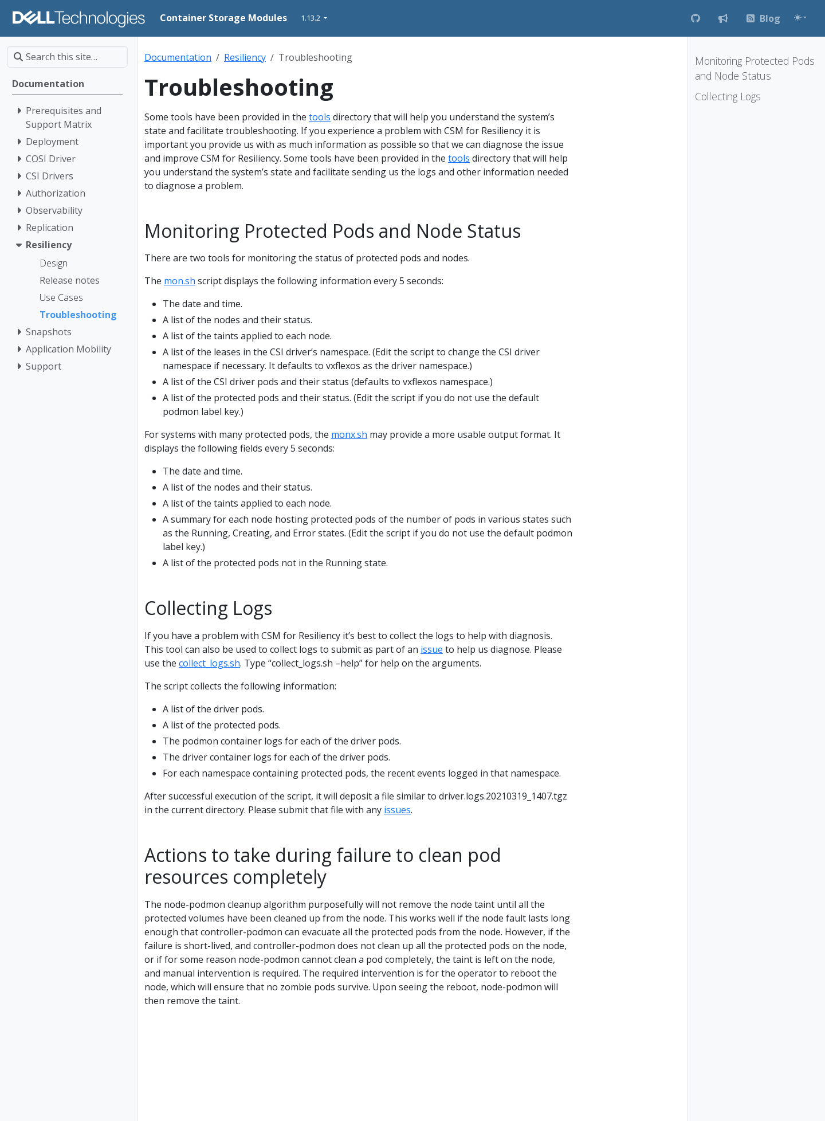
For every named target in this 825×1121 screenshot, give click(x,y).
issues (397, 809)
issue (432, 649)
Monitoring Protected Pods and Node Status (755, 68)
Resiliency (245, 57)
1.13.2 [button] (311, 18)
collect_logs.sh (209, 663)
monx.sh (349, 434)
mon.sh (179, 281)
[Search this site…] (67, 57)
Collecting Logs (728, 96)
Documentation (177, 57)
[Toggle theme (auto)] (800, 17)
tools (320, 117)
